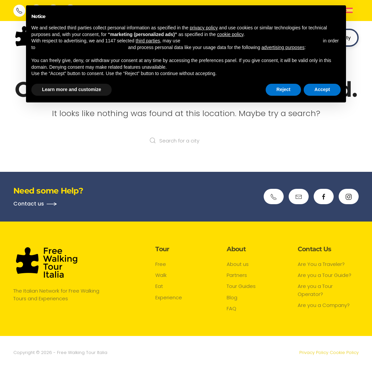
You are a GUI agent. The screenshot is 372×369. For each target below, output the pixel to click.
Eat (159, 286)
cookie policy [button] (230, 34)
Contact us (28, 204)
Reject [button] (283, 89)
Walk (161, 275)
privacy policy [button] (204, 27)
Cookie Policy (344, 352)
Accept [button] (322, 89)
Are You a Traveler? (321, 264)
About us (238, 264)
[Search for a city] (186, 140)
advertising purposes (282, 47)
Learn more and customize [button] (71, 89)
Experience (168, 297)
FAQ (231, 308)
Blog (232, 297)
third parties (148, 40)
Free (160, 264)
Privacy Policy (313, 352)
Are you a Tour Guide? (324, 275)
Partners (237, 275)
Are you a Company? (324, 305)
